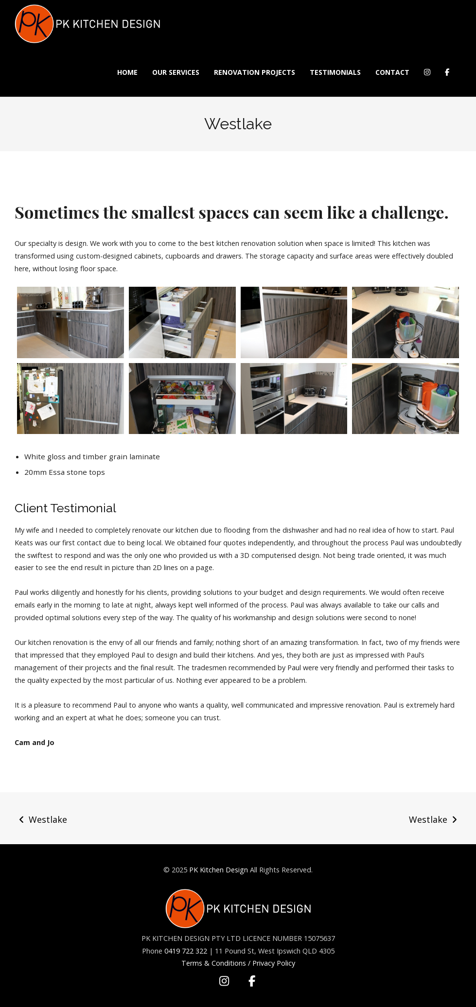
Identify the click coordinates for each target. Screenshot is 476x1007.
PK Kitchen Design (218, 869)
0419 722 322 (185, 950)
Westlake (48, 819)
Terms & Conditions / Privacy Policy (238, 963)
